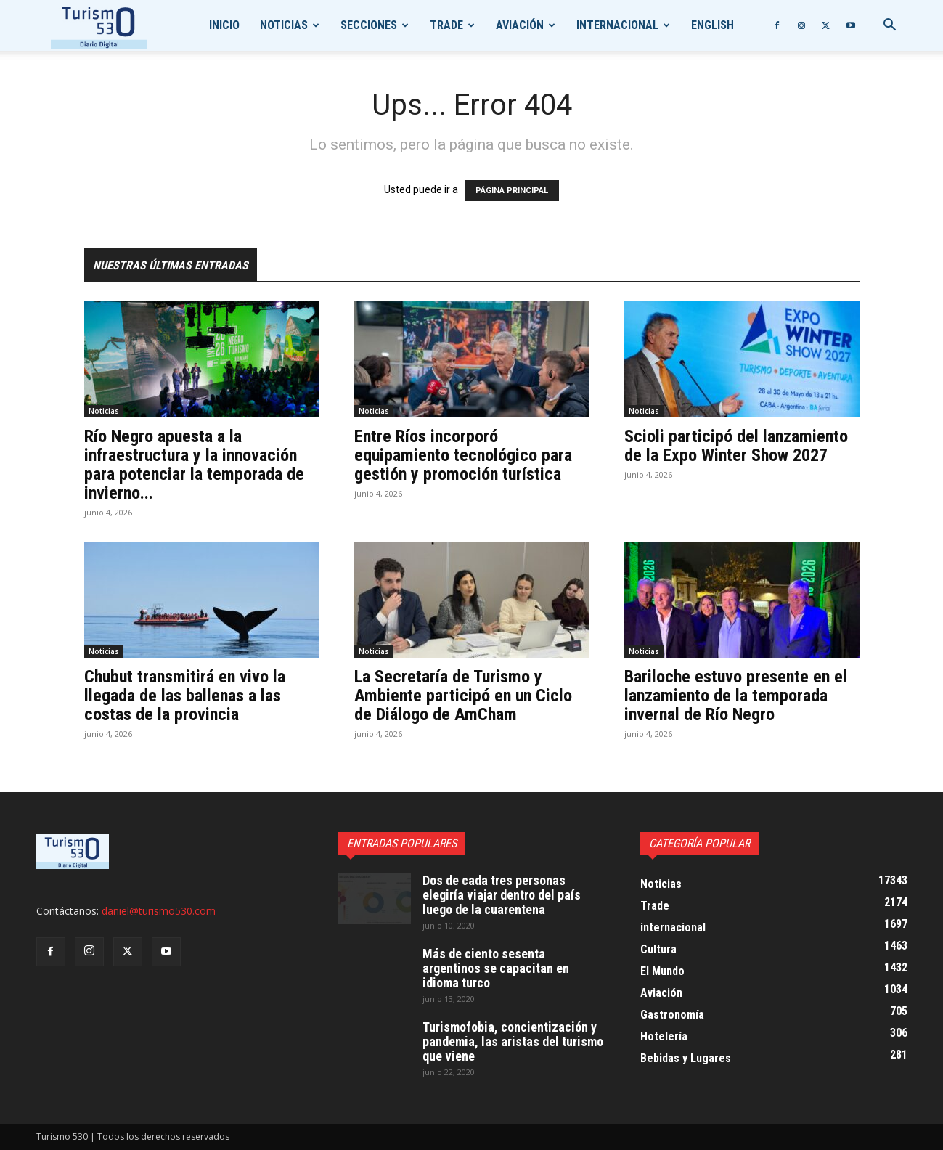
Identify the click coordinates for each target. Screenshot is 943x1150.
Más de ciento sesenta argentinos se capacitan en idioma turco (495, 968)
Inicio (224, 25)
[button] (890, 26)
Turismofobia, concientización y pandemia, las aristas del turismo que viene (512, 1041)
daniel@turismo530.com (159, 911)
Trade (446, 25)
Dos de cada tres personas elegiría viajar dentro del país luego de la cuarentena (501, 895)
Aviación (520, 25)
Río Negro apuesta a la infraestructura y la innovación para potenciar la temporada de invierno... (194, 464)
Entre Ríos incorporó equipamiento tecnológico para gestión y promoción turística (463, 455)
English (712, 25)
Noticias (284, 25)
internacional (617, 25)
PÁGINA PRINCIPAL (511, 190)
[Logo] (99, 26)
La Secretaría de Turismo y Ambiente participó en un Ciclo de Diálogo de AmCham (463, 695)
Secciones (368, 25)
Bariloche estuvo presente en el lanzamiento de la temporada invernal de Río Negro (735, 695)
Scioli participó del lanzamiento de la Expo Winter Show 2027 (736, 445)
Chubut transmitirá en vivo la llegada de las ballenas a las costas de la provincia (184, 695)
